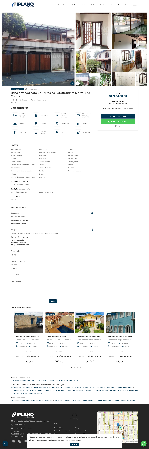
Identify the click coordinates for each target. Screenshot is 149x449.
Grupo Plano (62, 5)
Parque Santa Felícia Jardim (108, 400)
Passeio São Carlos (18, 224)
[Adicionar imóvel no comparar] (120, 126)
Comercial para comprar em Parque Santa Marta (31, 390)
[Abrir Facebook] (14, 441)
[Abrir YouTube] (26, 441)
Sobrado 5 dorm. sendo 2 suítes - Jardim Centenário (38, 336)
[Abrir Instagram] (20, 441)
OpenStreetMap (132, 441)
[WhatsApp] (144, 444)
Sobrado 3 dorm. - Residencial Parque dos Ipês (128, 336)
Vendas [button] (14, 264)
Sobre (93, 5)
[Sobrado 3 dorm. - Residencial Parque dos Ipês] (120, 322)
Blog (112, 5)
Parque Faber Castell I (27, 400)
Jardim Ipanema (88, 400)
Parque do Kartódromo (20, 245)
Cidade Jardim (74, 400)
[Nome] (53, 257)
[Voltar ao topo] (74, 415)
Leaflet (120, 441)
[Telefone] (53, 277)
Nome (13, 255)
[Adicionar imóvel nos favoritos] (115, 126)
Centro (14, 400)
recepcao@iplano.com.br (23, 428)
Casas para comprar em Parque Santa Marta (59, 380)
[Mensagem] (53, 285)
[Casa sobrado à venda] (59, 322)
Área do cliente (124, 5)
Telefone (15, 275)
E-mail (14, 268)
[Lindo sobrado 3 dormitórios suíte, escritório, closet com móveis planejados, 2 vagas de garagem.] (89, 322)
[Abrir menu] (135, 5)
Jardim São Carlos (128, 400)
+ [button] (99, 414)
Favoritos (80, 434)
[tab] (72, 83)
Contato (103, 5)
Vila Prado (49, 400)
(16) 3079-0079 (19, 425)
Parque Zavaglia (17, 240)
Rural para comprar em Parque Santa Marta (112, 390)
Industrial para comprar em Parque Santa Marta (72, 390)
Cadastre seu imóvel (79, 5)
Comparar (80, 437)
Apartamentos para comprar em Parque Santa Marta (72, 387)
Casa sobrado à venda (56, 336)
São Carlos (23, 100)
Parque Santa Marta (38, 100)
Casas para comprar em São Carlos (25, 380)
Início (13, 100)
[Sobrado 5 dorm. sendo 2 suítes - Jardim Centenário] (28, 322)
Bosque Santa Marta (19, 242)
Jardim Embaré (60, 400)
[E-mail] (53, 270)
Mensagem (16, 281)
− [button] (99, 417)
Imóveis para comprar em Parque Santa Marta (30, 387)
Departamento (18, 261)
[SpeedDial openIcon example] (5, 444)
